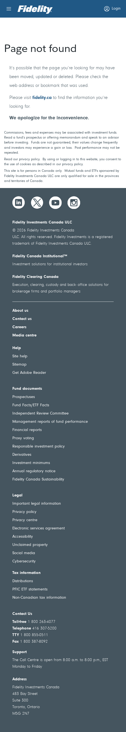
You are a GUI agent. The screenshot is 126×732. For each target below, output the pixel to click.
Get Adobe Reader (29, 373)
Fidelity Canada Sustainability (38, 479)
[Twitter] (37, 202)
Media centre (24, 335)
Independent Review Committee (40, 413)
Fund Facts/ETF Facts (30, 405)
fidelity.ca (42, 97)
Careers (19, 327)
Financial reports (27, 430)
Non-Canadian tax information (39, 598)
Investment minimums (31, 463)
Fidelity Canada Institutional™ (39, 256)
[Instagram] (74, 202)
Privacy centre (24, 520)
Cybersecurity (24, 561)
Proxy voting (23, 438)
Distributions (22, 581)
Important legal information (36, 504)
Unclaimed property (30, 545)
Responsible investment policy (38, 446)
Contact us (22, 319)
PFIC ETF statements (29, 589)
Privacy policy (24, 512)
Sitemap (19, 365)
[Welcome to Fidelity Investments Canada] (35, 9)
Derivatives (21, 455)
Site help (19, 356)
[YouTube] (55, 202)
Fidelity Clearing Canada (35, 277)
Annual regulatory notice (33, 471)
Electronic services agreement (38, 528)
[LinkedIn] (18, 202)
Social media (23, 553)
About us (20, 311)
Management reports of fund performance (50, 422)
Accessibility (22, 537)
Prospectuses (23, 397)
